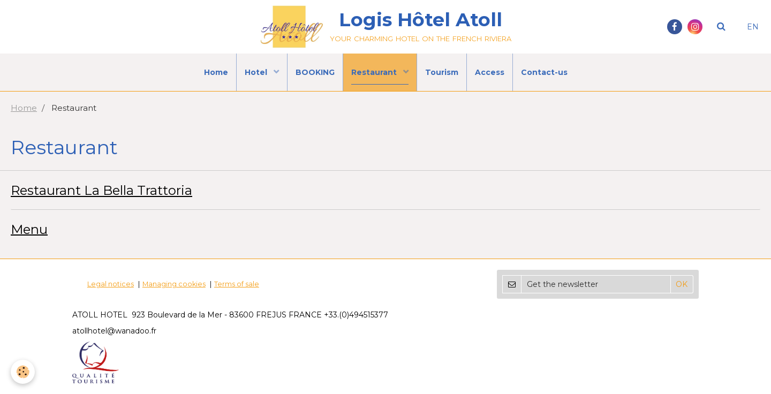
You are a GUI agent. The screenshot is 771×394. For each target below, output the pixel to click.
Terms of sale (236, 284)
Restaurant (375, 72)
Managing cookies (174, 284)
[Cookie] (23, 372)
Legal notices (110, 284)
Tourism (441, 72)
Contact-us (544, 72)
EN (753, 27)
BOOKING (315, 72)
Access (489, 72)
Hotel (257, 72)
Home (216, 72)
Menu (29, 229)
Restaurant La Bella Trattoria (101, 190)
